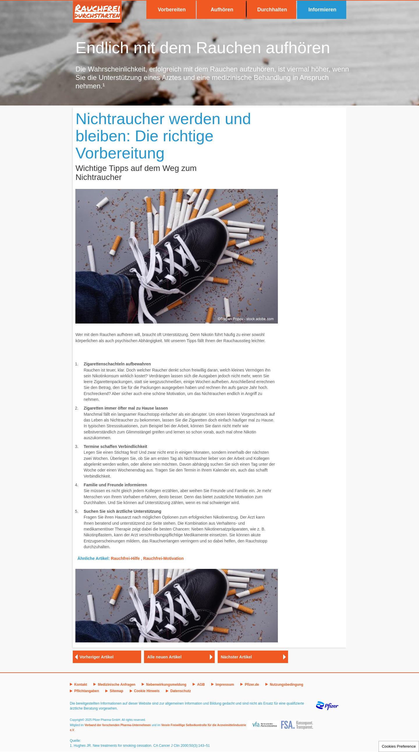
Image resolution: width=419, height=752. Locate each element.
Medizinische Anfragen (116, 685)
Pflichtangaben (86, 691)
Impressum (225, 685)
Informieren (322, 9)
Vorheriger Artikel (97, 657)
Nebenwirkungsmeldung (166, 685)
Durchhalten (272, 9)
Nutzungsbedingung (286, 685)
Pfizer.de (252, 685)
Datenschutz (180, 691)
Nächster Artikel (236, 657)
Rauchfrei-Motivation (163, 558)
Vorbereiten (172, 9)
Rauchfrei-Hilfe (125, 558)
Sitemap (116, 691)
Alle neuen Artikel (164, 657)
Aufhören (222, 9)
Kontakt (80, 685)
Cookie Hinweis (147, 691)
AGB (201, 685)
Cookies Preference (399, 746)
